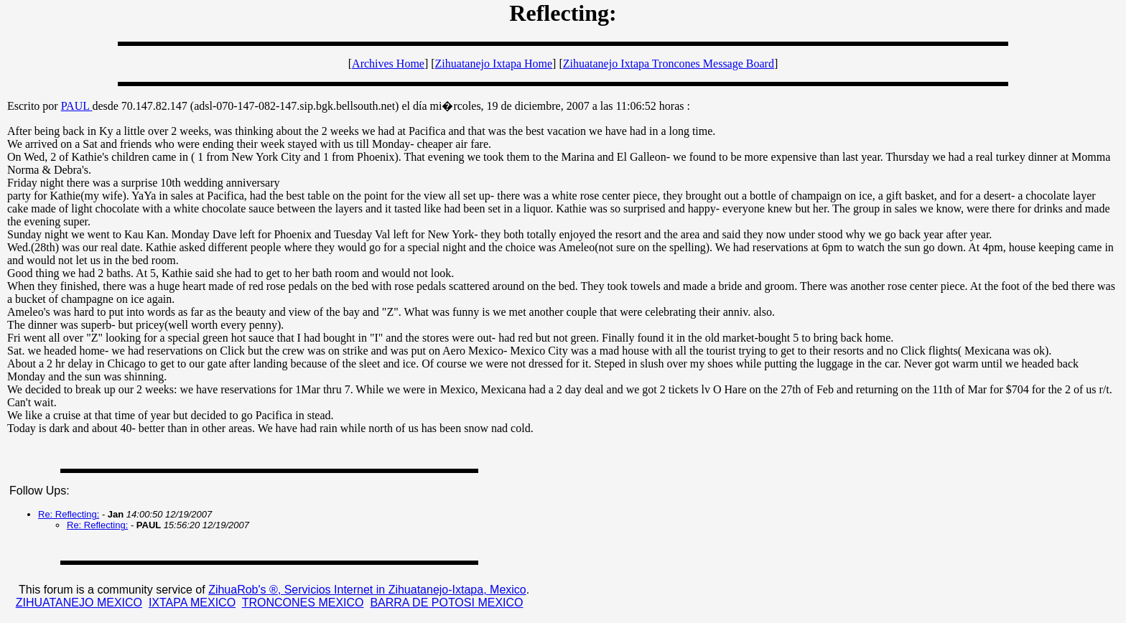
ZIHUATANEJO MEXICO (79, 602)
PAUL (77, 106)
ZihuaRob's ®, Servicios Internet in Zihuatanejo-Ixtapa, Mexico (367, 590)
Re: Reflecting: (68, 514)
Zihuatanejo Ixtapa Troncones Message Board (668, 63)
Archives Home (388, 63)
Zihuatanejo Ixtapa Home (494, 63)
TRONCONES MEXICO (303, 602)
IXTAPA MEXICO (192, 602)
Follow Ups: (39, 490)
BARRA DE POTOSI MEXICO (446, 602)
